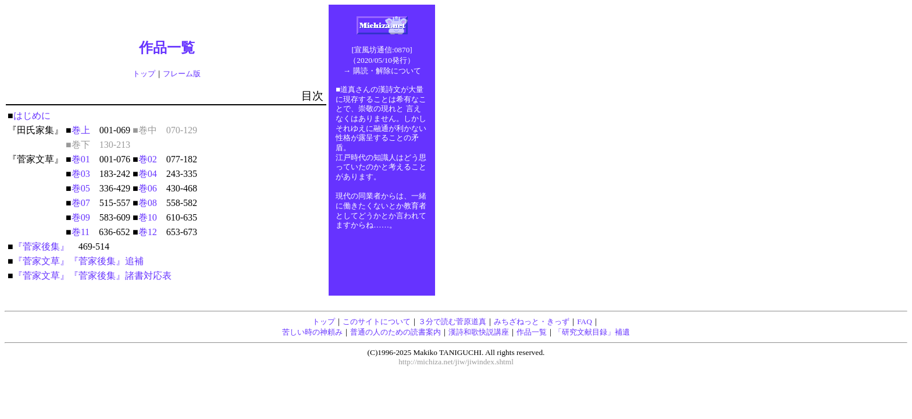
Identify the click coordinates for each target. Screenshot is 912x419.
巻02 (147, 159)
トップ (144, 73)
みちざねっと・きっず (531, 321)
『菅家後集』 (41, 246)
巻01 (81, 159)
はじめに (32, 115)
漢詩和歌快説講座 (478, 332)
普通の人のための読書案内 (395, 332)
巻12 (147, 232)
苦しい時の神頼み (312, 332)
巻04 (147, 174)
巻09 (81, 217)
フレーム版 (182, 73)
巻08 (147, 203)
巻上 (81, 130)
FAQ (584, 321)
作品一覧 (531, 332)
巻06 (147, 188)
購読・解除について (387, 70)
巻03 (81, 174)
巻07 (81, 203)
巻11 (81, 232)
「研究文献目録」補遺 (592, 332)
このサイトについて (377, 321)
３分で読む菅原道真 (452, 321)
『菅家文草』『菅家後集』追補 (78, 261)
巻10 (147, 217)
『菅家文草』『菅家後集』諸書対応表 (92, 275)
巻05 (81, 188)
